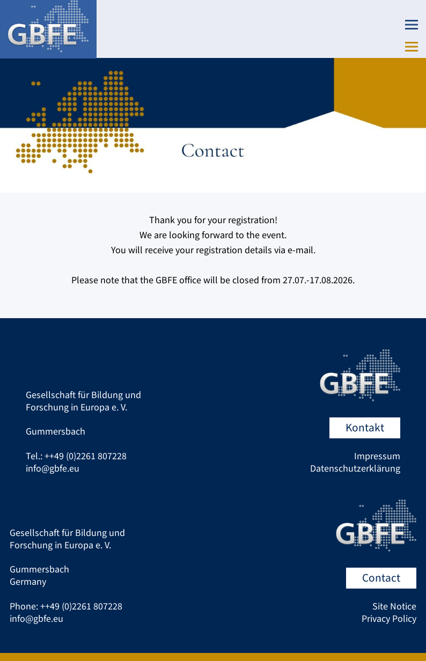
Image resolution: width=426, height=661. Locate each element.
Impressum (377, 456)
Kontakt (365, 428)
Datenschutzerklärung (355, 468)
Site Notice (394, 606)
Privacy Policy (389, 619)
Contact (381, 578)
